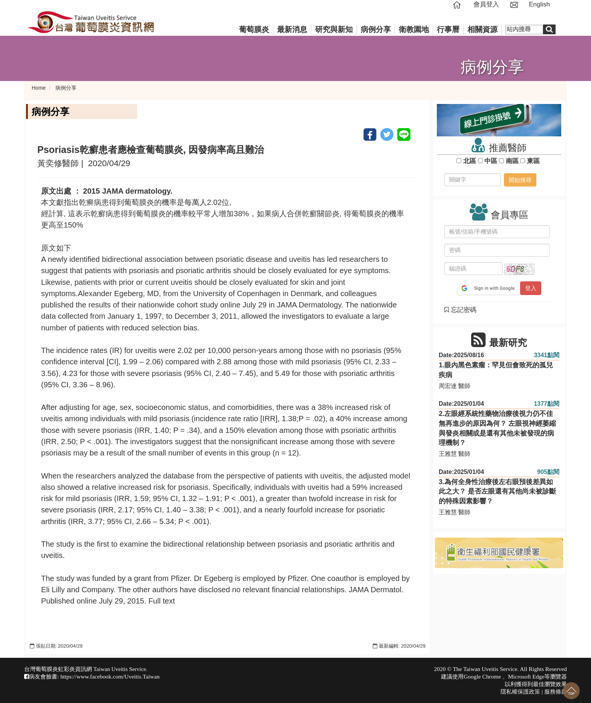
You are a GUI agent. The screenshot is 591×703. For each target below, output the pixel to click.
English (539, 4)
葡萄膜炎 (254, 29)
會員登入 (486, 4)
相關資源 (482, 29)
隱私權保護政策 (520, 691)
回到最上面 (571, 690)
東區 (533, 161)
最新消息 (292, 29)
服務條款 (555, 691)
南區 (512, 161)
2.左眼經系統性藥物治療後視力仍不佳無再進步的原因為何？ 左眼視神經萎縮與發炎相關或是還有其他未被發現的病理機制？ (497, 428)
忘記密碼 (460, 309)
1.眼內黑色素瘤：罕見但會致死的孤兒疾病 (496, 370)
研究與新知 (334, 29)
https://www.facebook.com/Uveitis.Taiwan (109, 676)
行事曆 (448, 29)
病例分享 (376, 29)
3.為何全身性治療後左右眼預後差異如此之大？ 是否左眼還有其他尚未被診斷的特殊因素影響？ (497, 491)
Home (39, 88)
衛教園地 (414, 29)
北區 (469, 161)
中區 (491, 161)
